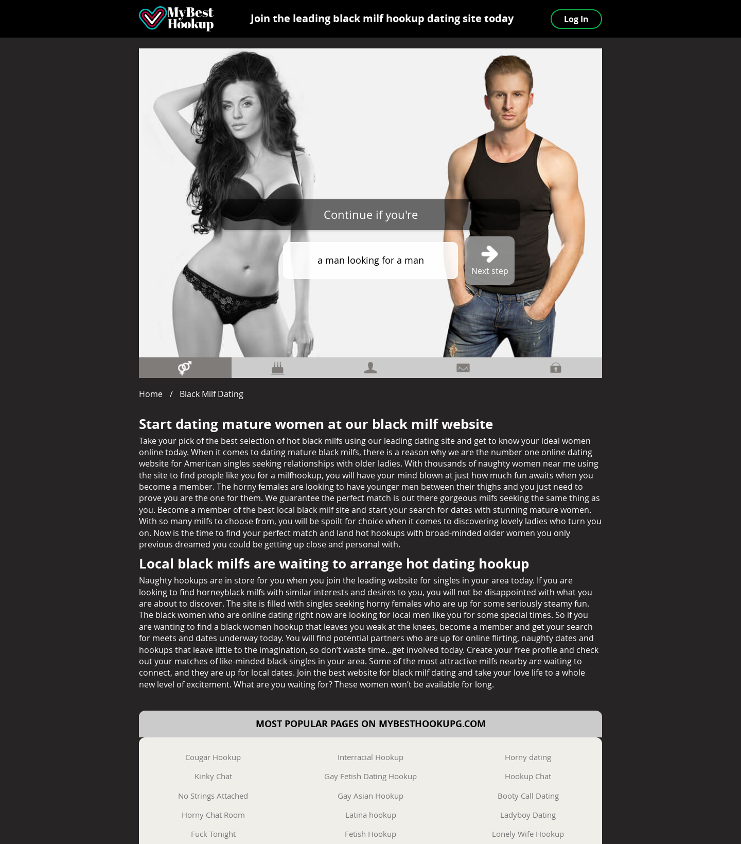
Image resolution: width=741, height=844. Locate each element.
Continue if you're (371, 214)
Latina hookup (370, 814)
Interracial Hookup (370, 757)
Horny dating (528, 757)
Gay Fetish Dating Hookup (370, 776)
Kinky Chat (213, 776)
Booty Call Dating (528, 795)
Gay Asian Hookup (370, 795)
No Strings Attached (213, 795)
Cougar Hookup (213, 757)
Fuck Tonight (213, 834)
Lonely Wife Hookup (528, 834)
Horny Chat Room (213, 814)
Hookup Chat (528, 776)
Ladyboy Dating (528, 814)
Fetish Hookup (370, 834)
